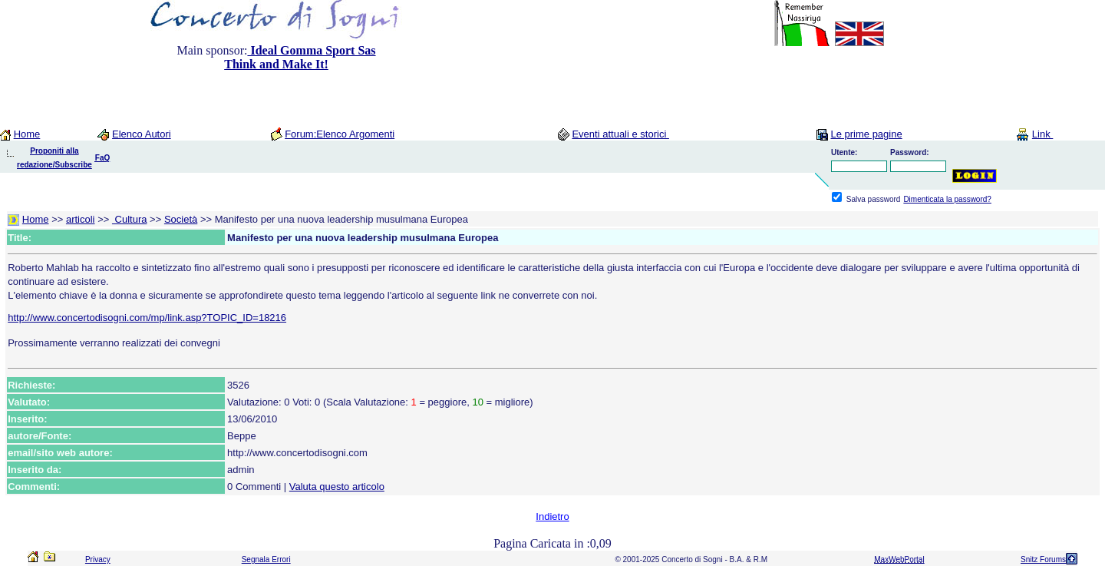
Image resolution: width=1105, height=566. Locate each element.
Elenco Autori (141, 134)
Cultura (129, 219)
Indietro (552, 516)
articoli (80, 219)
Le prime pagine (866, 134)
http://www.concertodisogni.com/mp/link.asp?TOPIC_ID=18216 (147, 317)
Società (180, 219)
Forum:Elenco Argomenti (339, 134)
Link (1042, 134)
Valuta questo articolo (336, 486)
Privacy (97, 559)
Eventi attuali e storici (620, 134)
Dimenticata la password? (947, 199)
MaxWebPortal (899, 559)
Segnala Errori (266, 559)
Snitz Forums (1043, 559)
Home (27, 134)
